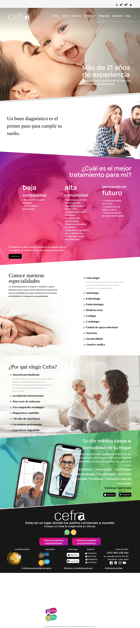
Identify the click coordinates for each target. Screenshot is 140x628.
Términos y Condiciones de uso (78, 568)
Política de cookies (113, 568)
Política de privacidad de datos (36, 568)
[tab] (105, 278)
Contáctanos (15, 256)
